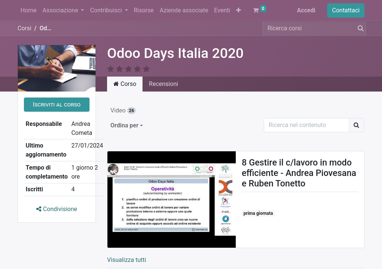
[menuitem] (29, 10)
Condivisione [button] (56, 209)
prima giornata (258, 213)
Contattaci (346, 10)
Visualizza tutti (126, 259)
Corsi (24, 28)
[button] (238, 10)
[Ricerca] (356, 125)
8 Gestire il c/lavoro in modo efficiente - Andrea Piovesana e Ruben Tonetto (299, 173)
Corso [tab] (124, 83)
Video (123, 110)
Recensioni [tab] (163, 83)
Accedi (306, 10)
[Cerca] (359, 28)
